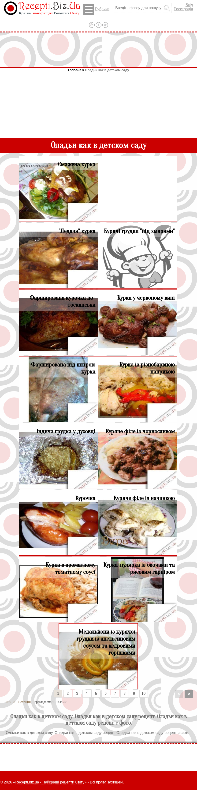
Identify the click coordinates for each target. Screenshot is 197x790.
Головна (75, 70)
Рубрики (96, 9)
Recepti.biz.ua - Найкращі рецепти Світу (49, 782)
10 (143, 693)
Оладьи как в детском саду (107, 70)
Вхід (189, 5)
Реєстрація (183, 9)
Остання (24, 702)
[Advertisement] (98, 49)
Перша (10, 702)
